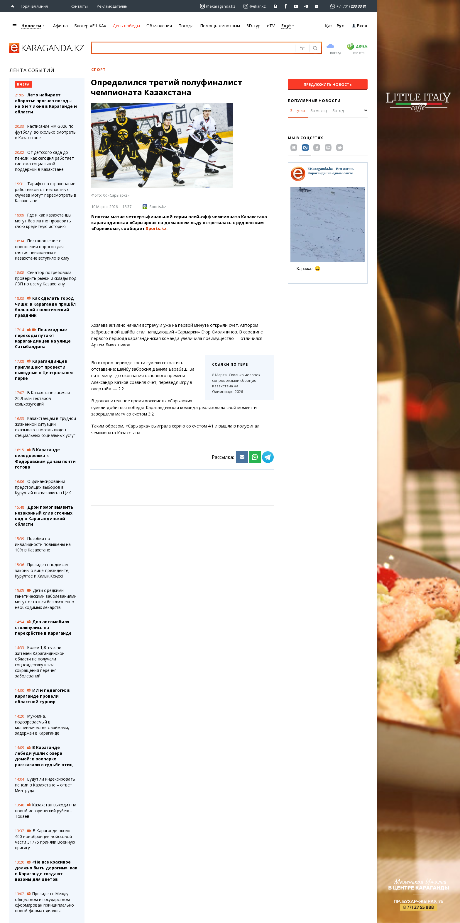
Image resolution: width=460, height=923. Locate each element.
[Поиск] (314, 49)
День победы (126, 25)
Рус (340, 25)
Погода (186, 25)
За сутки (297, 110)
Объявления (159, 25)
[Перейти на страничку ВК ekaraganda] (275, 6)
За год (338, 110)
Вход (360, 25)
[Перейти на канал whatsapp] (316, 6)
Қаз (328, 25)
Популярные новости (314, 100)
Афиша (60, 25)
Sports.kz (154, 206)
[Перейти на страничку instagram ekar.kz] (254, 6)
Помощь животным (220, 25)
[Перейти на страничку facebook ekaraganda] (285, 6)
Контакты (79, 6)
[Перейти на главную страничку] (13, 6)
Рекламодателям (112, 6)
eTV (271, 25)
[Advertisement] (182, 277)
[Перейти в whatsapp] (346, 6)
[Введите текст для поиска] (186, 48)
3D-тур (253, 25)
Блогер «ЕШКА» (90, 25)
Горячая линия (34, 6)
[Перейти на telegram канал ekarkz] (306, 6)
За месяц (318, 110)
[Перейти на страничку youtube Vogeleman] (296, 6)
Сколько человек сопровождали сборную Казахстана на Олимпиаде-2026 (236, 383)
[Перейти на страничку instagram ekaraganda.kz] (217, 6)
